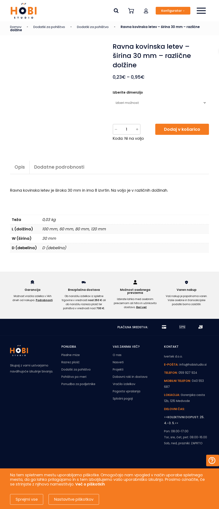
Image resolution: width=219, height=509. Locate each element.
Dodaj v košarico (182, 129)
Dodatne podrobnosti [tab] (59, 176)
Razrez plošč (70, 371)
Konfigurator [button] (171, 11)
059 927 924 (188, 382)
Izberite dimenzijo (128, 92)
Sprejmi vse (27, 499)
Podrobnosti (44, 309)
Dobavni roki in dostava (130, 386)
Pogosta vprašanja (126, 400)
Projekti (118, 378)
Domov (15, 27)
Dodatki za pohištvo (49, 27)
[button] (146, 10)
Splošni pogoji (123, 407)
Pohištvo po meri (73, 386)
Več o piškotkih (90, 484)
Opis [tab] (20, 176)
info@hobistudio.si (193, 373)
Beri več (141, 316)
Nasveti (118, 371)
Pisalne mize (70, 364)
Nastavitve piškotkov (73, 499)
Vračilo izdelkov (124, 393)
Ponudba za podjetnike (78, 393)
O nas (117, 364)
